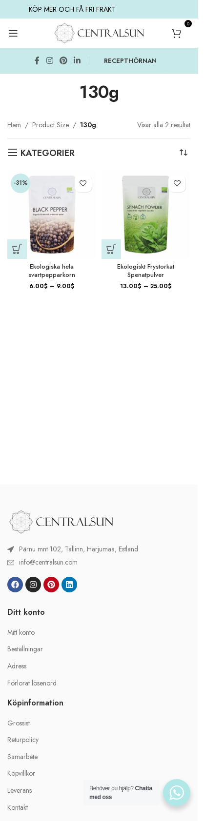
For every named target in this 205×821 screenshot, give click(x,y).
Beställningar (25, 649)
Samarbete (22, 757)
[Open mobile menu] (13, 33)
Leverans (19, 790)
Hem (14, 125)
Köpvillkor (21, 773)
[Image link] (61, 521)
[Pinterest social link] (63, 61)
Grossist (18, 723)
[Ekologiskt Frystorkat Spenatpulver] (146, 214)
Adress (16, 666)
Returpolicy (23, 739)
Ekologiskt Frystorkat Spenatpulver (145, 271)
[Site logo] (99, 32)
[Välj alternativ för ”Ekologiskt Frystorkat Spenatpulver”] (111, 249)
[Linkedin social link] (77, 61)
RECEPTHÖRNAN (130, 60)
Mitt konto (21, 632)
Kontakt (17, 807)
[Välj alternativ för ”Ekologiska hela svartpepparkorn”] (17, 249)
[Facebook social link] (37, 61)
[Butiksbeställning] (183, 153)
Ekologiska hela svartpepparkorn (51, 271)
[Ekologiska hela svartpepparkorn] (52, 214)
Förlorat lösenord (32, 683)
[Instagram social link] (49, 61)
